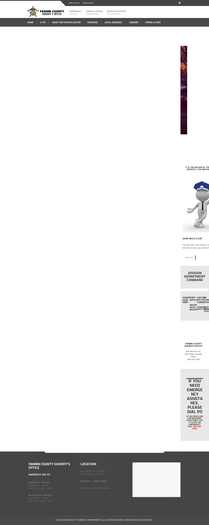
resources (88, 3)
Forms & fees (153, 22)
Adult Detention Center (66, 22)
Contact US (34, 31)
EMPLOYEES (74, 3)
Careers (133, 22)
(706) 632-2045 (113, 14)
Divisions (92, 22)
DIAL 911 (73, 14)
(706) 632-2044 (92, 14)
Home (30, 22)
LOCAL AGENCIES (113, 22)
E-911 (42, 22)
